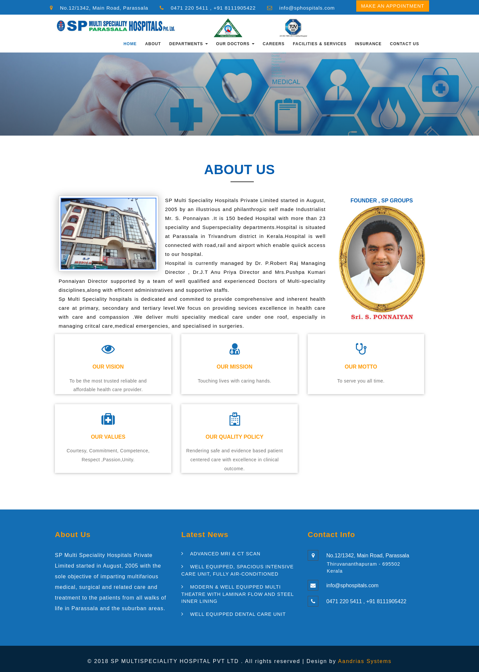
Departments (188, 44)
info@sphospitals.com (307, 8)
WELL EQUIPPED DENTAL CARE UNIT (238, 614)
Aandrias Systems (365, 661)
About (153, 44)
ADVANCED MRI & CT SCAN (225, 553)
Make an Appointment (392, 6)
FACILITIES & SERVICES (319, 44)
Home (130, 44)
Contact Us (404, 44)
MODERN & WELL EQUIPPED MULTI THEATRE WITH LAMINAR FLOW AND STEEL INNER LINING (237, 594)
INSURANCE (368, 44)
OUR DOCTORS (235, 44)
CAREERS (274, 44)
